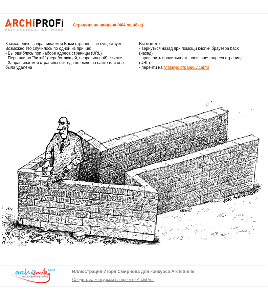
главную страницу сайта (186, 67)
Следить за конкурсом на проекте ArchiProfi (113, 279)
